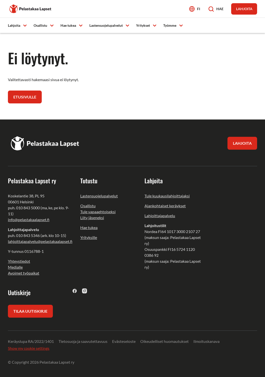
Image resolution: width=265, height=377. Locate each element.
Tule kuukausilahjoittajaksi (167, 195)
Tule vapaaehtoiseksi (98, 211)
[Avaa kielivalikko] (194, 9)
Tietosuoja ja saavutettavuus (83, 341)
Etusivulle (24, 96)
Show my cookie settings (28, 348)
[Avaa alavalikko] (25, 25)
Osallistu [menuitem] (40, 25)
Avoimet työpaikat (23, 273)
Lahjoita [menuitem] (14, 25)
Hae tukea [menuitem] (68, 25)
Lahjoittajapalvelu (159, 215)
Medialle (15, 267)
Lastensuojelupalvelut (99, 195)
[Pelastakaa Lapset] (30, 8)
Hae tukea (89, 227)
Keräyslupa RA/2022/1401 (31, 341)
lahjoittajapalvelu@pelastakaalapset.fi (40, 241)
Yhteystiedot (19, 261)
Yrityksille (88, 237)
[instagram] (84, 290)
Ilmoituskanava (206, 341)
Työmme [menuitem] (169, 25)
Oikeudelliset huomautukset (164, 341)
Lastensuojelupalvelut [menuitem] (106, 25)
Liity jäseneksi (92, 217)
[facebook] (74, 290)
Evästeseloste (124, 341)
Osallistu (88, 205)
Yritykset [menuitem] (143, 25)
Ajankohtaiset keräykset (165, 205)
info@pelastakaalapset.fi (28, 219)
